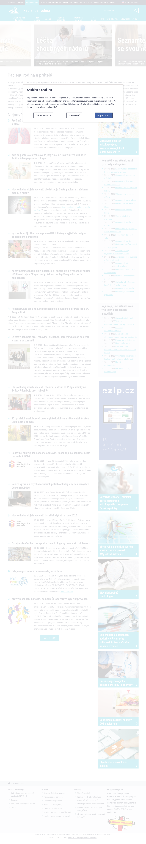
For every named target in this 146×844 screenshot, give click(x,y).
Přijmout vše (103, 53)
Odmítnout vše (43, 53)
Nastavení (74, 53)
